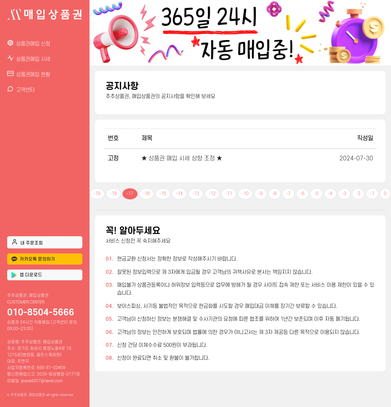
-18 (113, 193)
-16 (146, 193)
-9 (260, 193)
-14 (179, 193)
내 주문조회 (27, 242)
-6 (302, 193)
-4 (330, 193)
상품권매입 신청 (28, 43)
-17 (129, 193)
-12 (212, 193)
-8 (274, 193)
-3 (344, 193)
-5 (316, 193)
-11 (228, 193)
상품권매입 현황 (28, 74)
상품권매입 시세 (28, 58)
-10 (245, 193)
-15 (162, 193)
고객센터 (21, 89)
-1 (372, 193)
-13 (195, 193)
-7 (288, 193)
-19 (96, 193)
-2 (358, 193)
